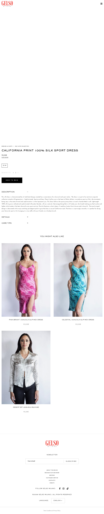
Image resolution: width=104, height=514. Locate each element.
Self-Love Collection (22, 146)
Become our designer (52, 472)
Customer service (52, 477)
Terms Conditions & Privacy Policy (52, 510)
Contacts (52, 480)
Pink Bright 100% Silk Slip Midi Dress (26, 320)
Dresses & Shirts (7, 146)
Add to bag (12, 180)
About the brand (52, 470)
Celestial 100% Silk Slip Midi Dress (78, 320)
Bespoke (52, 475)
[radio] (5, 166)
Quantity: (6, 172)
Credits (52, 483)
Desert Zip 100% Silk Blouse (26, 407)
